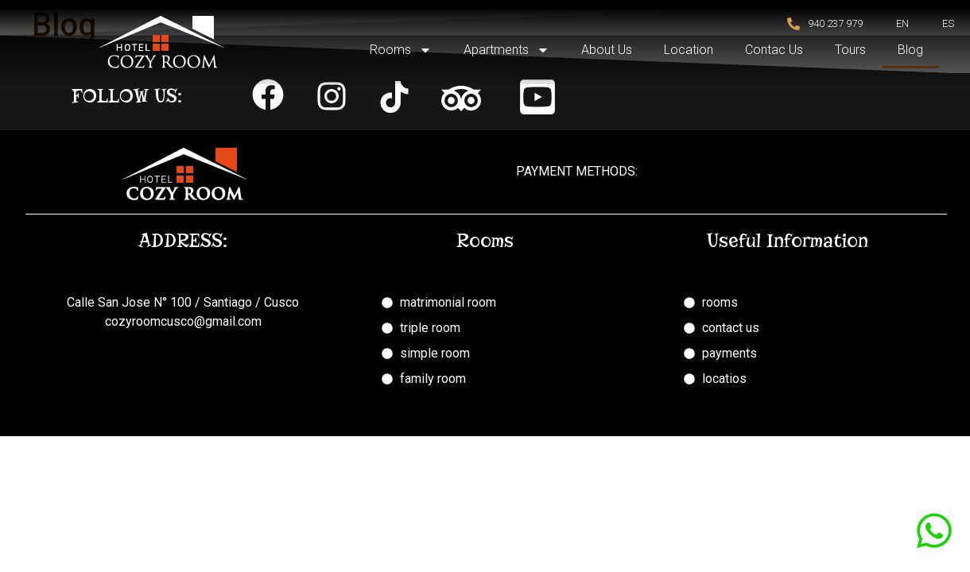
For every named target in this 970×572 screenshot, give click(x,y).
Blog (910, 49)
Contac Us (774, 49)
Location (688, 49)
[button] (268, 94)
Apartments (506, 50)
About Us (606, 49)
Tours (850, 49)
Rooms (401, 50)
